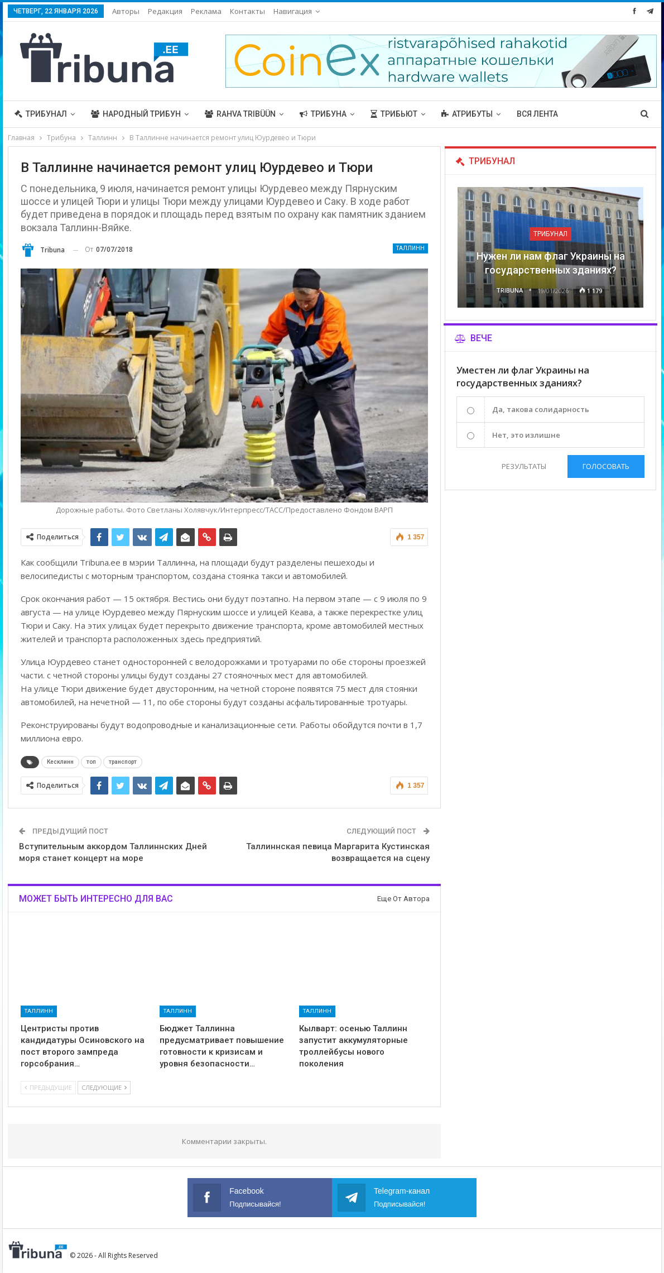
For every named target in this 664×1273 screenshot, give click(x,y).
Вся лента (537, 113)
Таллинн (410, 248)
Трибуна (323, 113)
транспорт (123, 762)
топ (91, 762)
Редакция (165, 11)
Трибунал (41, 113)
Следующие (104, 1087)
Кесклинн (60, 762)
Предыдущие (48, 1087)
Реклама (206, 11)
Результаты (523, 466)
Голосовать (606, 466)
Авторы (125, 11)
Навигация (292, 11)
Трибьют (394, 113)
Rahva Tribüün (240, 113)
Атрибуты (467, 113)
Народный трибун (136, 113)
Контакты (247, 11)
